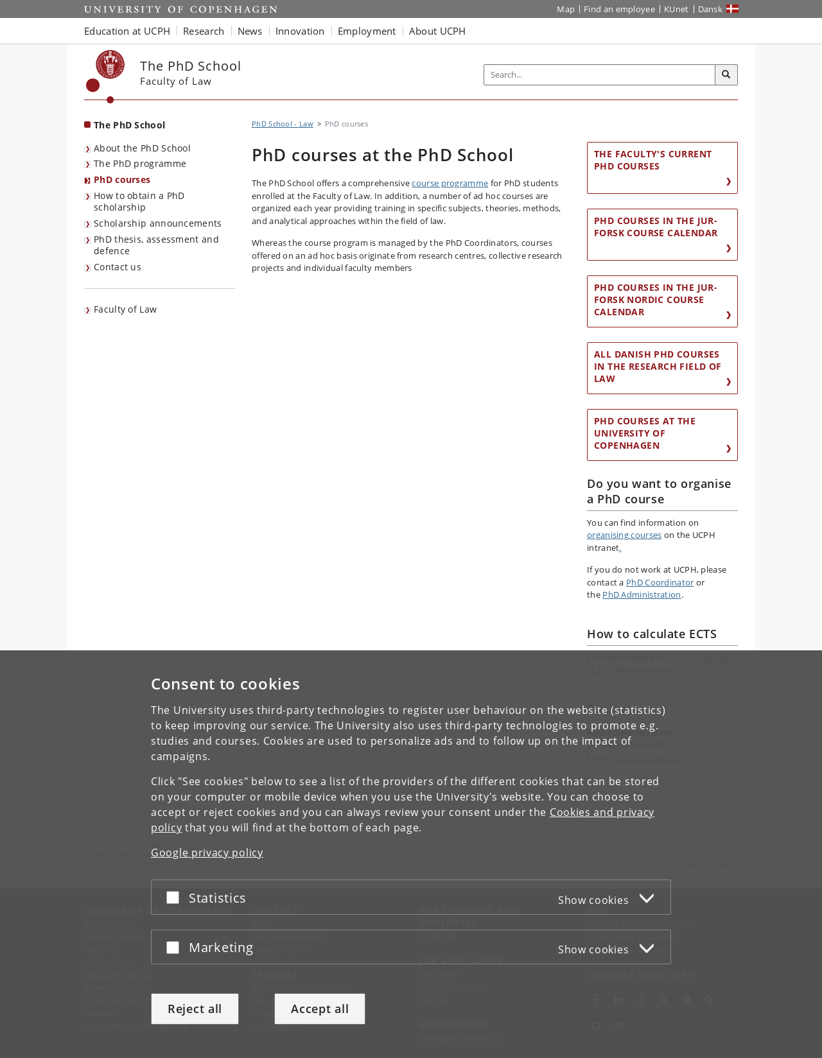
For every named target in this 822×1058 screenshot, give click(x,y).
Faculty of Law (125, 309)
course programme (450, 183)
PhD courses (122, 179)
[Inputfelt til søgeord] (600, 74)
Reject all (195, 1008)
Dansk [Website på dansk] (710, 9)
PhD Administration (641, 594)
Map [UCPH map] (566, 9)
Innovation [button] (300, 30)
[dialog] (411, 854)
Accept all (320, 1008)
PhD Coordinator (660, 582)
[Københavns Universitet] (105, 76)
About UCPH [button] (437, 30)
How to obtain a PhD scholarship (139, 201)
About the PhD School (142, 148)
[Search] (726, 75)
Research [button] (203, 30)
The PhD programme (140, 163)
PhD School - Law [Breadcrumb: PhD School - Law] (282, 123)
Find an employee (619, 9)
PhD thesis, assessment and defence (156, 245)
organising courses (624, 535)
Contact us (117, 267)
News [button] (250, 30)
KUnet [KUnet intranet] (676, 9)
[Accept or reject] (176, 897)
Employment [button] (367, 30)
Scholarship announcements (158, 223)
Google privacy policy (207, 853)
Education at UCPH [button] (127, 30)
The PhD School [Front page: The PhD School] (129, 125)
